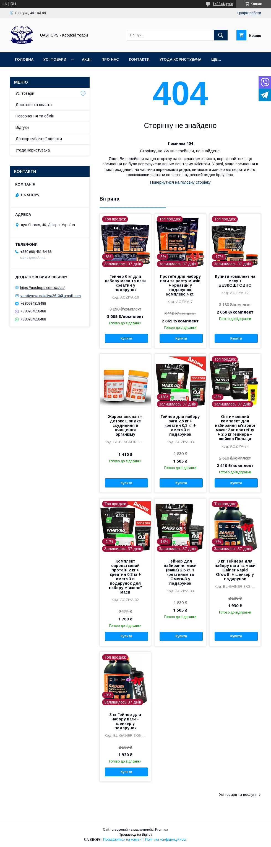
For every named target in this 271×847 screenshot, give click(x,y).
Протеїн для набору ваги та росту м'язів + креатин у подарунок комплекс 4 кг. (180, 285)
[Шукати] (221, 35)
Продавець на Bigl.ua (135, 834)
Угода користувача (180, 59)
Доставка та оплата (33, 104)
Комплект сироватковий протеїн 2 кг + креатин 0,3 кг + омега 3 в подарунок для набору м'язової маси (125, 576)
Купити (126, 338)
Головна (24, 59)
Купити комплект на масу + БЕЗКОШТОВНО (235, 281)
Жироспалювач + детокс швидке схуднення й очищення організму (125, 425)
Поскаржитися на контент (123, 839)
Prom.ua (161, 829)
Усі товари (54, 59)
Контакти (139, 59)
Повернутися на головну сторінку (180, 182)
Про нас (110, 59)
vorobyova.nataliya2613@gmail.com (50, 296)
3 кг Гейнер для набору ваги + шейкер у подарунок (125, 721)
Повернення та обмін (34, 116)
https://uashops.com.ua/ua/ (42, 288)
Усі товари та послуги (238, 794)
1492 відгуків (223, 4)
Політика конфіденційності (166, 839)
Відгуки (22, 127)
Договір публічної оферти (38, 139)
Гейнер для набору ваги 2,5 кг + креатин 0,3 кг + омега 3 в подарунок (180, 425)
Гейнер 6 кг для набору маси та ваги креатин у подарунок (125, 283)
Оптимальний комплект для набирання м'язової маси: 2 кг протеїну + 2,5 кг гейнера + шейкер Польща (235, 427)
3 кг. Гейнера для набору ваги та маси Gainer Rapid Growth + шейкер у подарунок (235, 570)
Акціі (87, 59)
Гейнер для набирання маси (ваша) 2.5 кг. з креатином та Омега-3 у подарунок (180, 572)
